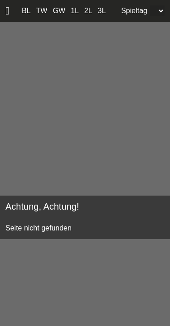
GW (59, 10)
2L (88, 10)
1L (75, 10)
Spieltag (134, 10)
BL (26, 10)
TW (42, 10)
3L (102, 10)
